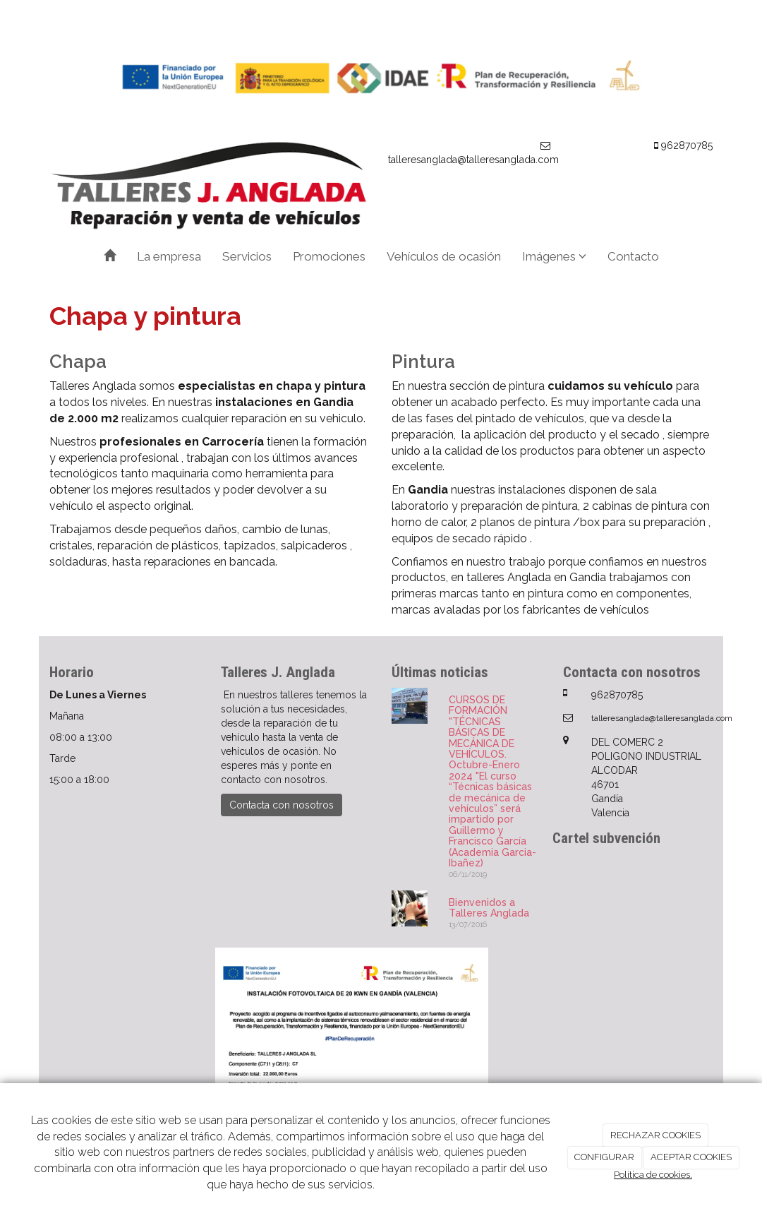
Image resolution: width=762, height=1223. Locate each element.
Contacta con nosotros (281, 805)
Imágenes (554, 256)
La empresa (169, 256)
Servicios (247, 256)
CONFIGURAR (604, 1157)
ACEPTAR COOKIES (691, 1157)
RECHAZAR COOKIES (655, 1135)
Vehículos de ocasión (444, 256)
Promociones (329, 256)
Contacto (633, 256)
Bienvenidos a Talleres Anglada (489, 908)
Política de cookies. (653, 1174)
